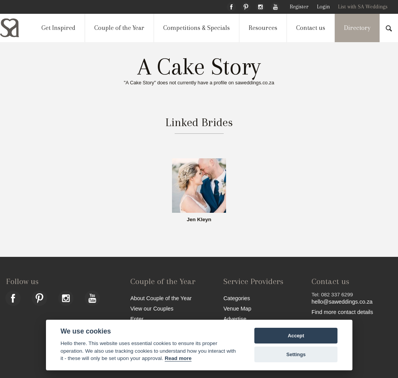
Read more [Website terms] (178, 358)
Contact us (310, 27)
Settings (295, 354)
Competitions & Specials (196, 27)
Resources (263, 27)
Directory (357, 27)
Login (323, 7)
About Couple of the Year (161, 298)
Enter (136, 319)
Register (299, 7)
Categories (236, 298)
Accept (296, 336)
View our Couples (152, 308)
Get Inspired (58, 27)
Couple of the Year (119, 27)
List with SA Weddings (363, 7)
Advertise (234, 319)
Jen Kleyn (199, 219)
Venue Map (237, 308)
